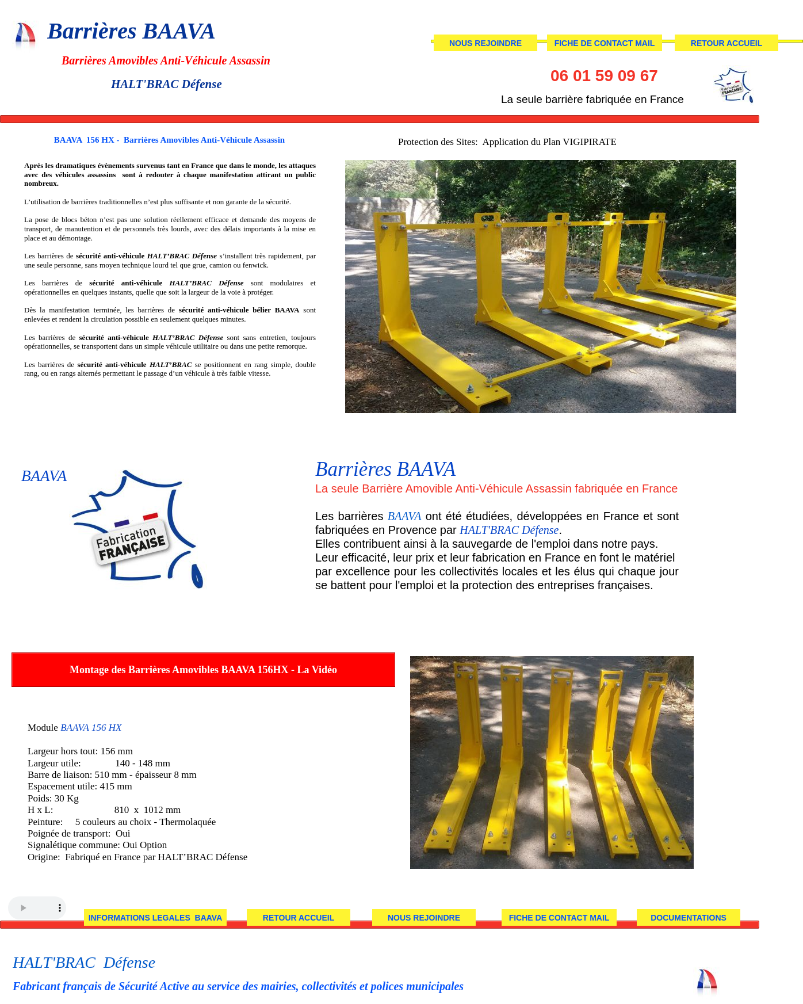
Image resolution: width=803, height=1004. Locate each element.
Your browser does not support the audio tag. (37, 907)
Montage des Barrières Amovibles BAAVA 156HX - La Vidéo (203, 669)
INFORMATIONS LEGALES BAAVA (156, 917)
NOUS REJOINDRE (424, 917)
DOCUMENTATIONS (688, 917)
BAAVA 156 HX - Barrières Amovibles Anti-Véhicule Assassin (169, 139)
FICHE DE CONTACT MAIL (559, 917)
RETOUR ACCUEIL (298, 917)
